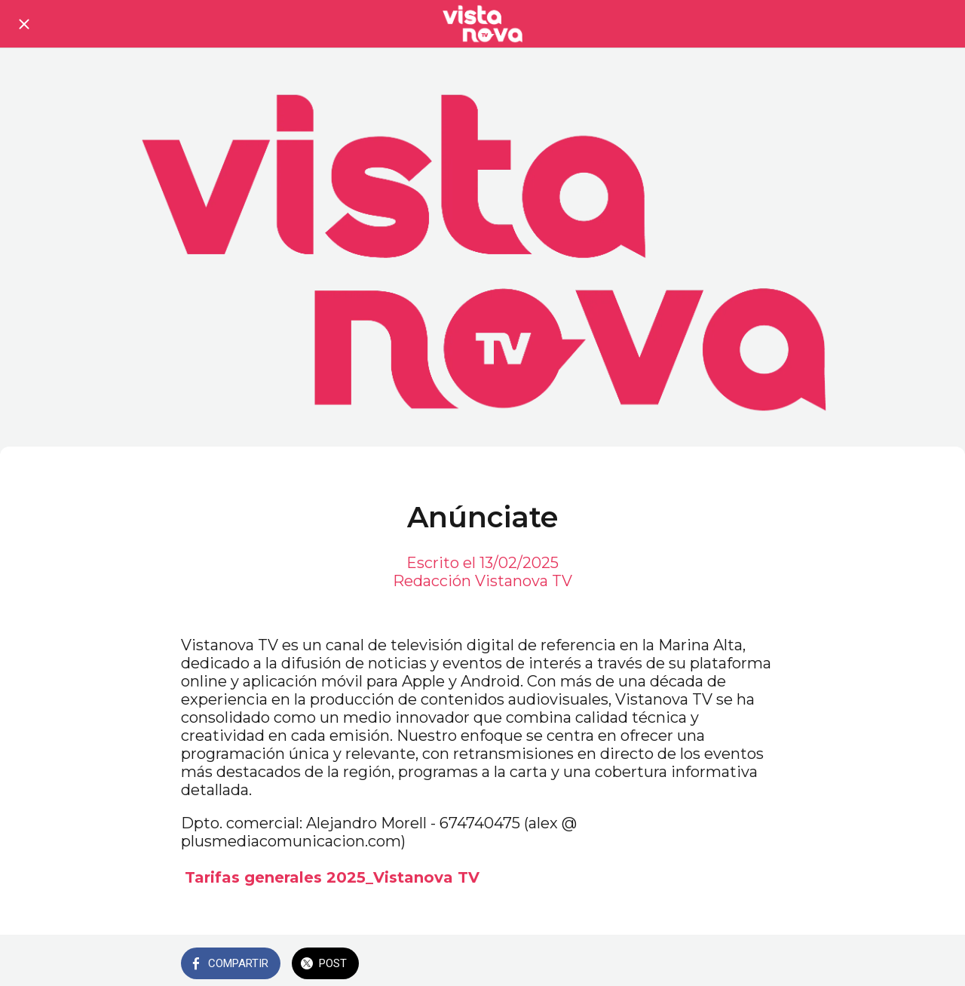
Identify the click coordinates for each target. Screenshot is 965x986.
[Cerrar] (24, 24)
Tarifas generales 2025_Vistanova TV (332, 877)
